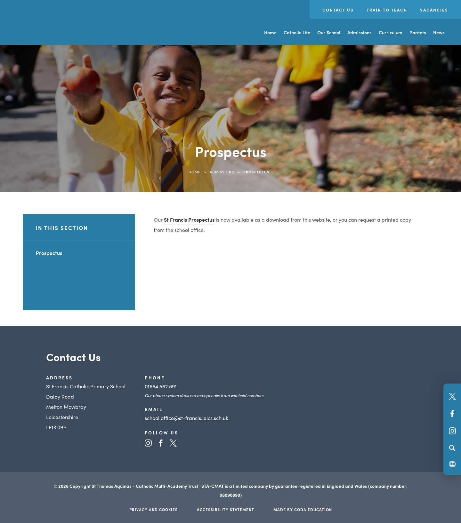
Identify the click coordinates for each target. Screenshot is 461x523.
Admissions (359, 32)
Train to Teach (387, 10)
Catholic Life (297, 32)
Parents (417, 32)
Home (270, 32)
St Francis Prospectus (189, 219)
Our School (328, 32)
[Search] (452, 447)
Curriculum (390, 32)
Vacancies (434, 10)
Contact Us (338, 10)
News (439, 32)
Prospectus (49, 252)
